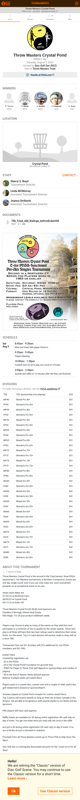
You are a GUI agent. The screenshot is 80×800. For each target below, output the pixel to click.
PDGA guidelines (49, 388)
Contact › (69, 175)
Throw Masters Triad (44, 68)
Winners (40, 88)
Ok (13, 791)
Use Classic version (55, 791)
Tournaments (40, 3)
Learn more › (17, 778)
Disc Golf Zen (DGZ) (46, 65)
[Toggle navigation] (77, 3)
